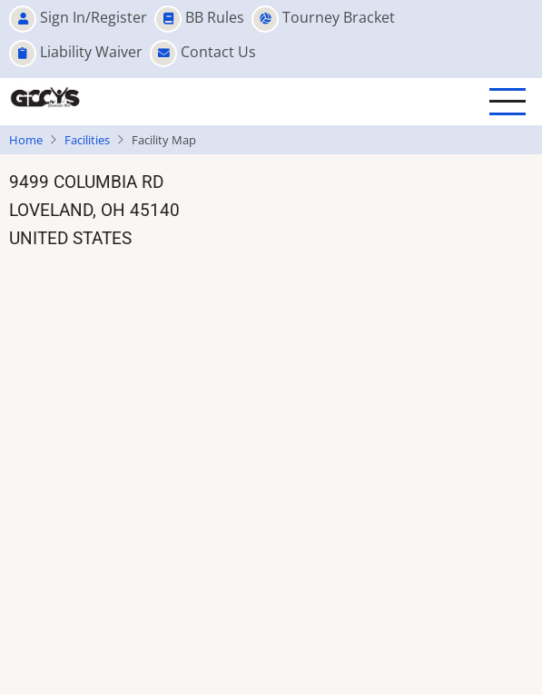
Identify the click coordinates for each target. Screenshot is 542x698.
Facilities (87, 140)
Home (26, 140)
